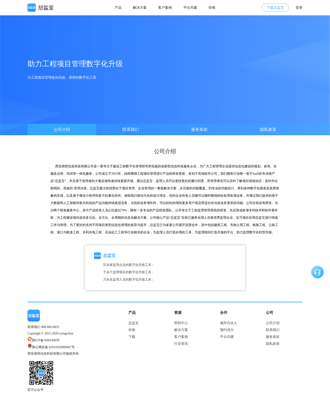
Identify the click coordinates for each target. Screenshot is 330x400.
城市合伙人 (228, 323)
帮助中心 (181, 323)
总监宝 (133, 323)
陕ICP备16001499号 (44, 340)
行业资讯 (181, 343)
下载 (131, 337)
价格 (212, 7)
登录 (299, 7)
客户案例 (165, 7)
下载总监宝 (275, 7)
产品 (118, 7)
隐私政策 (268, 129)
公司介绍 (62, 129)
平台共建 (190, 7)
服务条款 (199, 129)
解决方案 (140, 7)
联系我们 (130, 129)
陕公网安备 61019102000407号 (53, 347)
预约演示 (227, 330)
